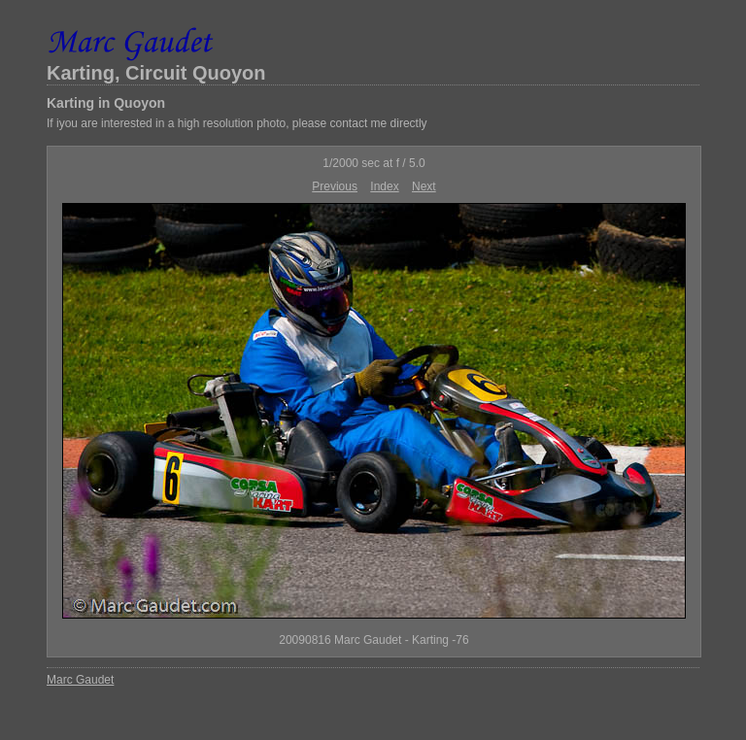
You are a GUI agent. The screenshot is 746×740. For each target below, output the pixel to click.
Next (424, 186)
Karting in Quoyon (106, 103)
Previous (334, 186)
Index (384, 186)
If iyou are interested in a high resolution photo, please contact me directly (237, 123)
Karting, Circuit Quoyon (156, 73)
